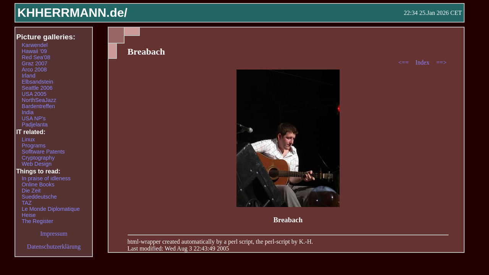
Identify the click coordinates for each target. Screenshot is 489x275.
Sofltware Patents (43, 152)
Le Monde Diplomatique (51, 209)
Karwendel (35, 45)
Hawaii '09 (34, 51)
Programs (33, 145)
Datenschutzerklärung (54, 246)
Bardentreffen (38, 106)
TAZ (27, 203)
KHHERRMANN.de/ (72, 12)
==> (441, 62)
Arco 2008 (34, 69)
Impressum (53, 233)
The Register (37, 221)
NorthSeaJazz (39, 100)
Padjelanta (35, 124)
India (28, 112)
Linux (28, 139)
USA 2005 (34, 94)
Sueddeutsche (39, 197)
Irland (29, 76)
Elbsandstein (37, 82)
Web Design (37, 164)
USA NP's (34, 118)
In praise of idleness (46, 178)
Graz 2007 (34, 63)
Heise (29, 215)
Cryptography (38, 158)
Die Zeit (31, 191)
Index (423, 62)
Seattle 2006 (37, 88)
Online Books (38, 184)
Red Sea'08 (36, 57)
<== (404, 62)
